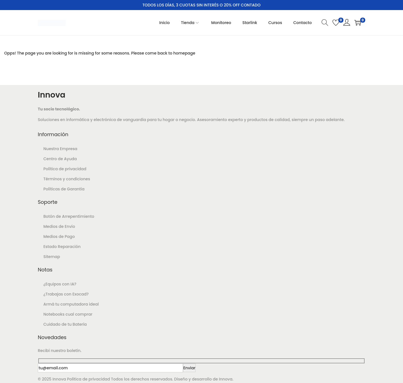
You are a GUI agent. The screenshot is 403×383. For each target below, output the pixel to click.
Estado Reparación (62, 246)
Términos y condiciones (66, 179)
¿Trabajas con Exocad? (66, 294)
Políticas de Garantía (64, 189)
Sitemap (51, 256)
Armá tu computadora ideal (71, 304)
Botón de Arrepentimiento (68, 216)
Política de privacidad (64, 169)
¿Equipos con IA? (59, 284)
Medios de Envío (59, 226)
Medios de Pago (59, 236)
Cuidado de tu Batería (65, 324)
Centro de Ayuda (60, 159)
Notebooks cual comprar (67, 314)
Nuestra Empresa (60, 149)
